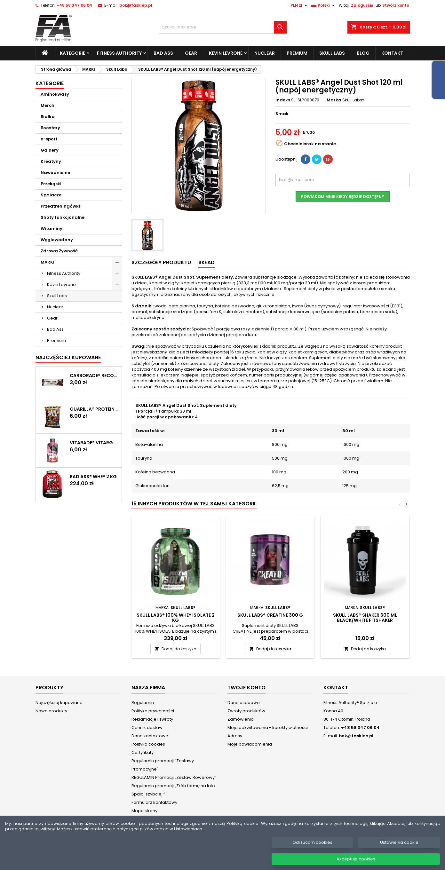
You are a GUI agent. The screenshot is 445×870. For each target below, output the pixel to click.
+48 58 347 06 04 (74, 5)
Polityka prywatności (152, 711)
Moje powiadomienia (249, 744)
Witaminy (51, 228)
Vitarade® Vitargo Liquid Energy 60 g (94, 442)
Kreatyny (51, 161)
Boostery (50, 128)
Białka (48, 117)
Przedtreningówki (60, 206)
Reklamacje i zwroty (152, 719)
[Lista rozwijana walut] (299, 5)
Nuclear (264, 53)
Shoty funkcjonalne (62, 217)
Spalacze (51, 195)
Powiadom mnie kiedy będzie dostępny (342, 196)
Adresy (234, 736)
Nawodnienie (55, 173)
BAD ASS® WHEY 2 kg (93, 476)
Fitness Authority (119, 53)
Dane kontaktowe (149, 736)
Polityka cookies (148, 744)
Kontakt (392, 53)
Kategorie (72, 53)
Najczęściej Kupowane (68, 357)
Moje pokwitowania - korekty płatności (267, 727)
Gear (191, 53)
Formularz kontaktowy (154, 802)
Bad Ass (163, 53)
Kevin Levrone (225, 53)
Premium (297, 53)
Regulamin (142, 703)
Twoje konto (246, 687)
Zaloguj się (362, 5)
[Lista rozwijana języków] (323, 5)
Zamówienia (240, 719)
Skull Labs (332, 53)
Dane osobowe (243, 703)
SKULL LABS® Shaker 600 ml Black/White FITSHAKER (365, 617)
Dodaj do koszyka (175, 649)
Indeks (282, 100)
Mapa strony (144, 811)
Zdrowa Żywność (59, 251)
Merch (47, 105)
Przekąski (51, 184)
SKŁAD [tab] (206, 262)
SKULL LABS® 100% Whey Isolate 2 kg (176, 617)
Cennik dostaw (147, 727)
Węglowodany (57, 240)
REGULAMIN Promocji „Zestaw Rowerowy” (173, 777)
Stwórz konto (395, 5)
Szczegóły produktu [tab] (161, 262)
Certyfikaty (142, 752)
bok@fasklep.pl (135, 5)
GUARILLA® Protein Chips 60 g (94, 409)
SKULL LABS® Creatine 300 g (270, 615)
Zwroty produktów (246, 711)
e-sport (49, 139)
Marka (334, 100)
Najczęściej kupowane (59, 703)
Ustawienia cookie (399, 849)
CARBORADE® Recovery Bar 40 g (94, 375)
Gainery (50, 150)
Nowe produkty (51, 711)
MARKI (47, 262)
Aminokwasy (55, 94)
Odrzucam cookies (312, 849)
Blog (363, 53)
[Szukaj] (223, 27)
